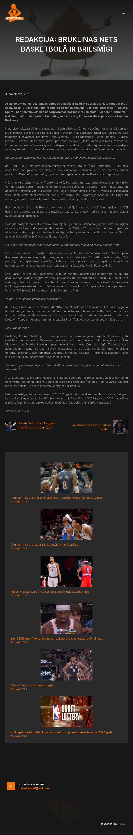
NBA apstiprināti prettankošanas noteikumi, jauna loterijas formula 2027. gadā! (61, 732)
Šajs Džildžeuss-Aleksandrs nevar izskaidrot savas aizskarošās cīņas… (56, 638)
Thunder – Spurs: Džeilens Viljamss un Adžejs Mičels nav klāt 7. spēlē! (56, 497)
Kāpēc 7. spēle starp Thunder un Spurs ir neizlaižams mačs (49, 591)
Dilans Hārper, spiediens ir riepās (32, 685)
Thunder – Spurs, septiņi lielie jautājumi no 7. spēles (44, 544)
